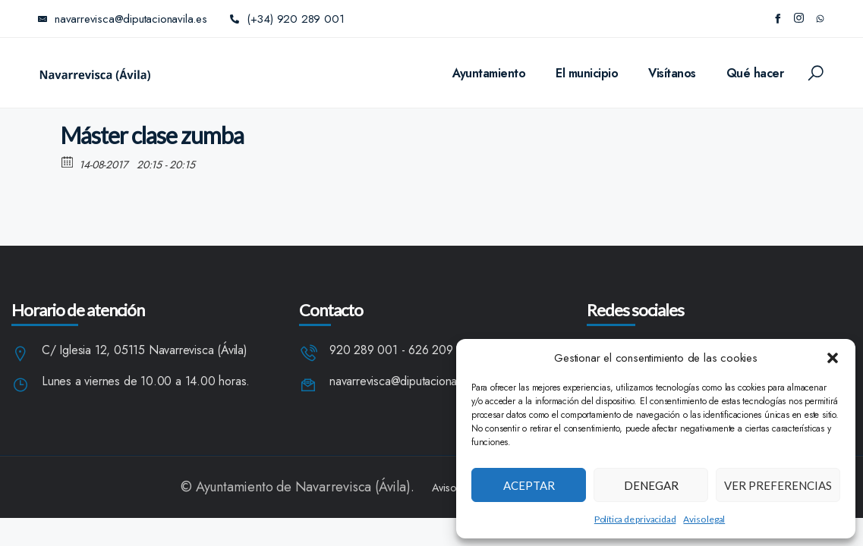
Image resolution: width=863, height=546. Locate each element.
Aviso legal (704, 519)
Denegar (651, 485)
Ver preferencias (778, 485)
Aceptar (529, 485)
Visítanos (672, 73)
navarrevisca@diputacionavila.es (408, 382)
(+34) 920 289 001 (287, 19)
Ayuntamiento (488, 73)
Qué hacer (755, 73)
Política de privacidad (635, 519)
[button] (832, 358)
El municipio (587, 73)
